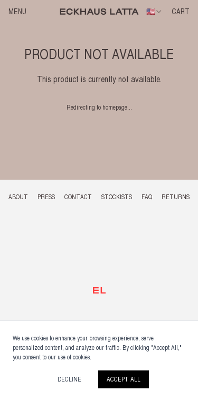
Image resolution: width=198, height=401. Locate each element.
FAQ (147, 197)
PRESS (46, 197)
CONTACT (78, 197)
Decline (69, 379)
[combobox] (154, 11)
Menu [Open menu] (17, 11)
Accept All (123, 379)
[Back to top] (99, 290)
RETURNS (176, 197)
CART (181, 11)
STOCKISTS (116, 197)
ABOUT (18, 197)
